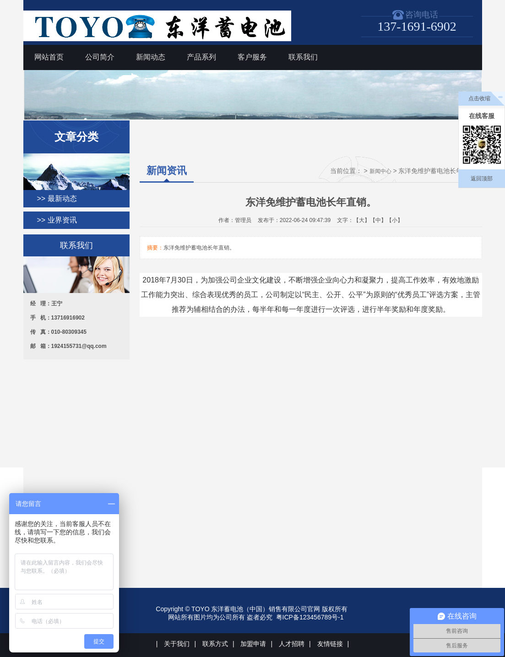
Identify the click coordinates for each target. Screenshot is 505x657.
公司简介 (99, 57)
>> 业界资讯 (57, 220)
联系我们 (303, 57)
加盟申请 (253, 643)
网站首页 (49, 57)
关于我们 (177, 643)
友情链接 (330, 643)
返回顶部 (482, 178)
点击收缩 (479, 98)
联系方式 (215, 643)
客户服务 (252, 57)
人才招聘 (291, 643)
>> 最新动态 (57, 198)
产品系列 (201, 57)
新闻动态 (150, 57)
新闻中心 (380, 171)
